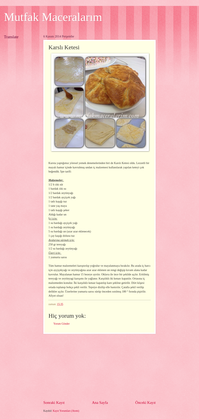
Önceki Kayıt (145, 402)
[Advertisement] (99, 366)
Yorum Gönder (61, 323)
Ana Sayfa (100, 402)
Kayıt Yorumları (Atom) (66, 410)
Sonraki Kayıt (54, 402)
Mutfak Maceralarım (53, 16)
